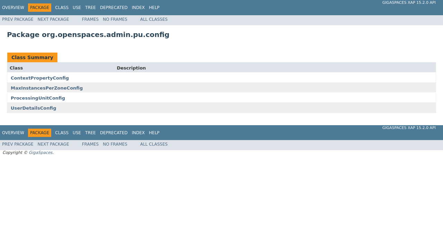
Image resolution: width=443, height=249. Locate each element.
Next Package (53, 19)
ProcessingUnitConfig (38, 98)
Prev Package (18, 19)
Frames (90, 19)
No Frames (115, 19)
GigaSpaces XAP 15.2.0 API (409, 2)
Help (154, 7)
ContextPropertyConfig (40, 78)
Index (138, 7)
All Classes (154, 19)
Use (77, 7)
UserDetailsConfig (33, 108)
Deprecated (114, 7)
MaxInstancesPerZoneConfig (47, 88)
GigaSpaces (40, 152)
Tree (90, 7)
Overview (13, 7)
